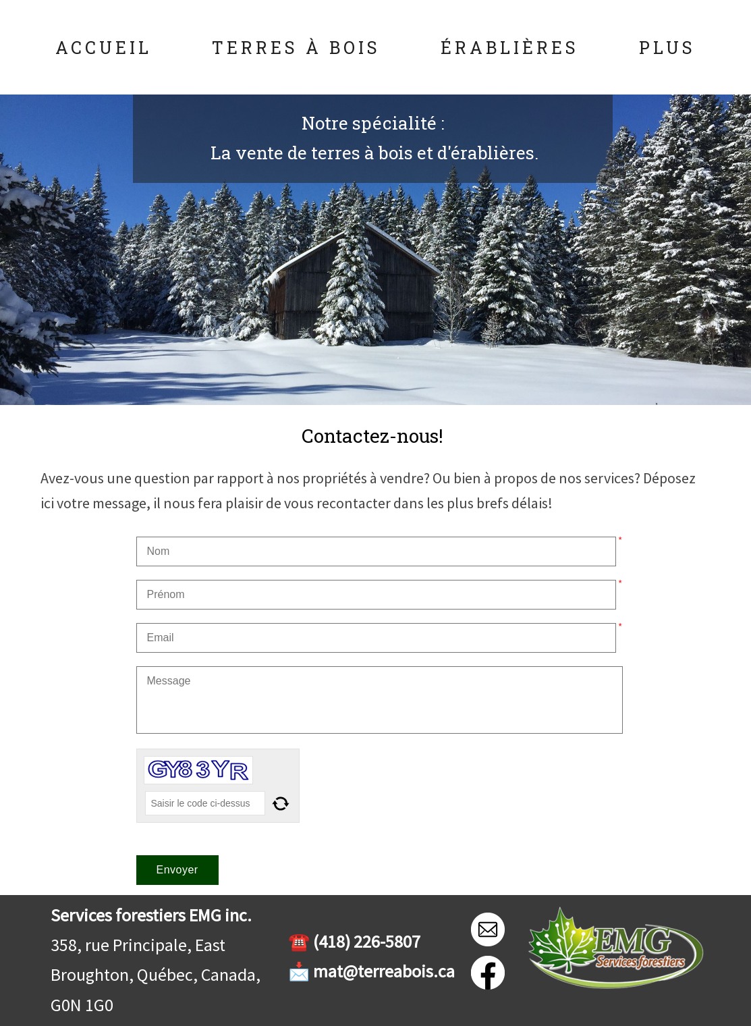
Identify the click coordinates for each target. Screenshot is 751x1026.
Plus (667, 47)
